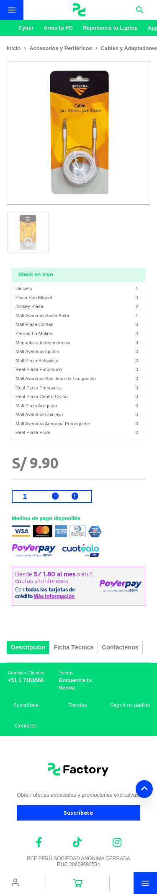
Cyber (25, 28)
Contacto (25, 725)
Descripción (28, 647)
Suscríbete (26, 705)
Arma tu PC (58, 28)
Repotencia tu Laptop (110, 28)
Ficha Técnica (73, 647)
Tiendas (77, 705)
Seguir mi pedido (130, 705)
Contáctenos (120, 647)
